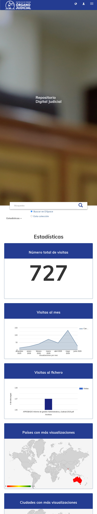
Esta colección (40, 216)
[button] (75, 3)
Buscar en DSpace (42, 211)
